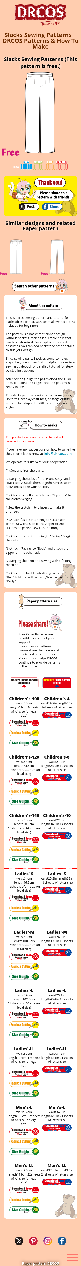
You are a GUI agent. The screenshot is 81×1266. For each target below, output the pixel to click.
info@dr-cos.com (58, 453)
